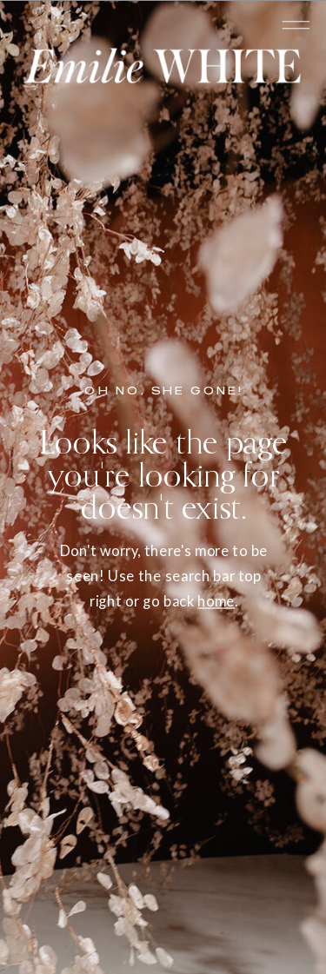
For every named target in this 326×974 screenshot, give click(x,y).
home (216, 601)
